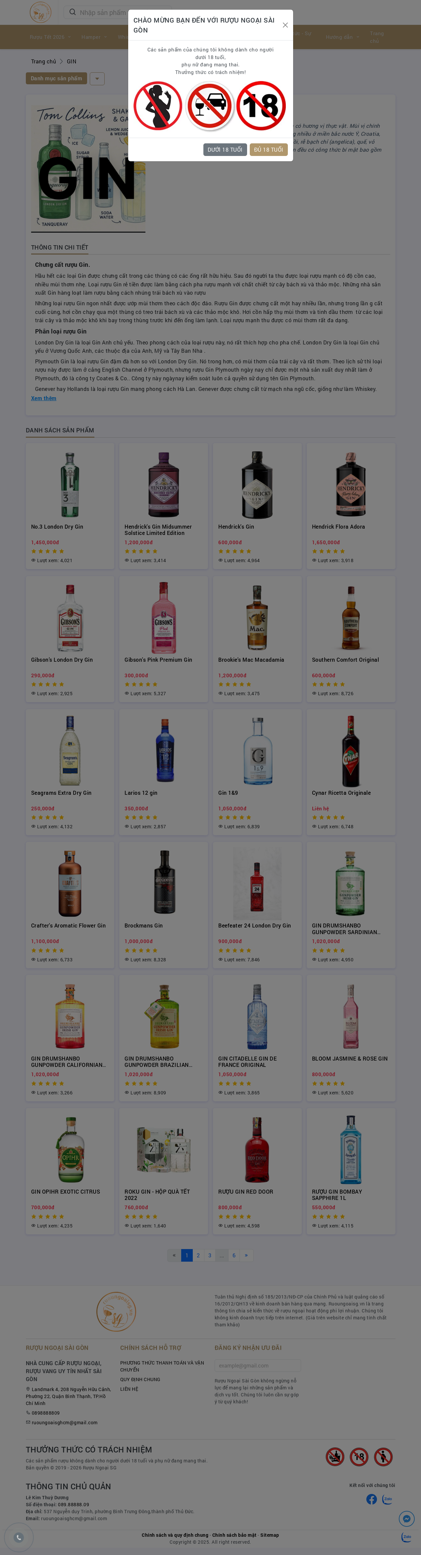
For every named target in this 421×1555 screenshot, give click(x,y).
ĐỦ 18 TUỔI (269, 149)
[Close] (285, 25)
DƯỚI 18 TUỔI (225, 149)
